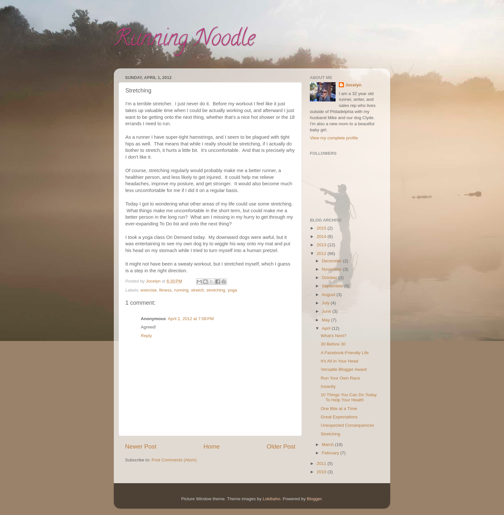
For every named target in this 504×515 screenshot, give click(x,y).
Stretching (330, 434)
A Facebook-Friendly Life (345, 352)
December (332, 260)
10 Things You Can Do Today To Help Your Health (349, 397)
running (181, 290)
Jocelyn (353, 85)
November (332, 269)
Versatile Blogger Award (344, 369)
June (327, 311)
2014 (322, 236)
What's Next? (333, 335)
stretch (197, 290)
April (327, 328)
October (330, 277)
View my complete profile (334, 137)
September (333, 286)
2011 (322, 463)
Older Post (281, 446)
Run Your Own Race (340, 378)
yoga (232, 290)
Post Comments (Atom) (174, 460)
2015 (322, 228)
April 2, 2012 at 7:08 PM (191, 318)
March (328, 444)
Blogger (314, 498)
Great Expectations (339, 417)
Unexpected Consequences (347, 425)
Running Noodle (184, 40)
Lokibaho (271, 498)
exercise (148, 290)
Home (211, 446)
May (326, 320)
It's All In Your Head (339, 361)
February (331, 452)
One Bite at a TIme (339, 408)
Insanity (328, 386)
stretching (215, 290)
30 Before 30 (333, 344)
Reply (146, 335)
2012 (322, 253)
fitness (165, 290)
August (329, 294)
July (326, 303)
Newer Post (141, 446)
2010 (322, 471)
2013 (322, 244)
